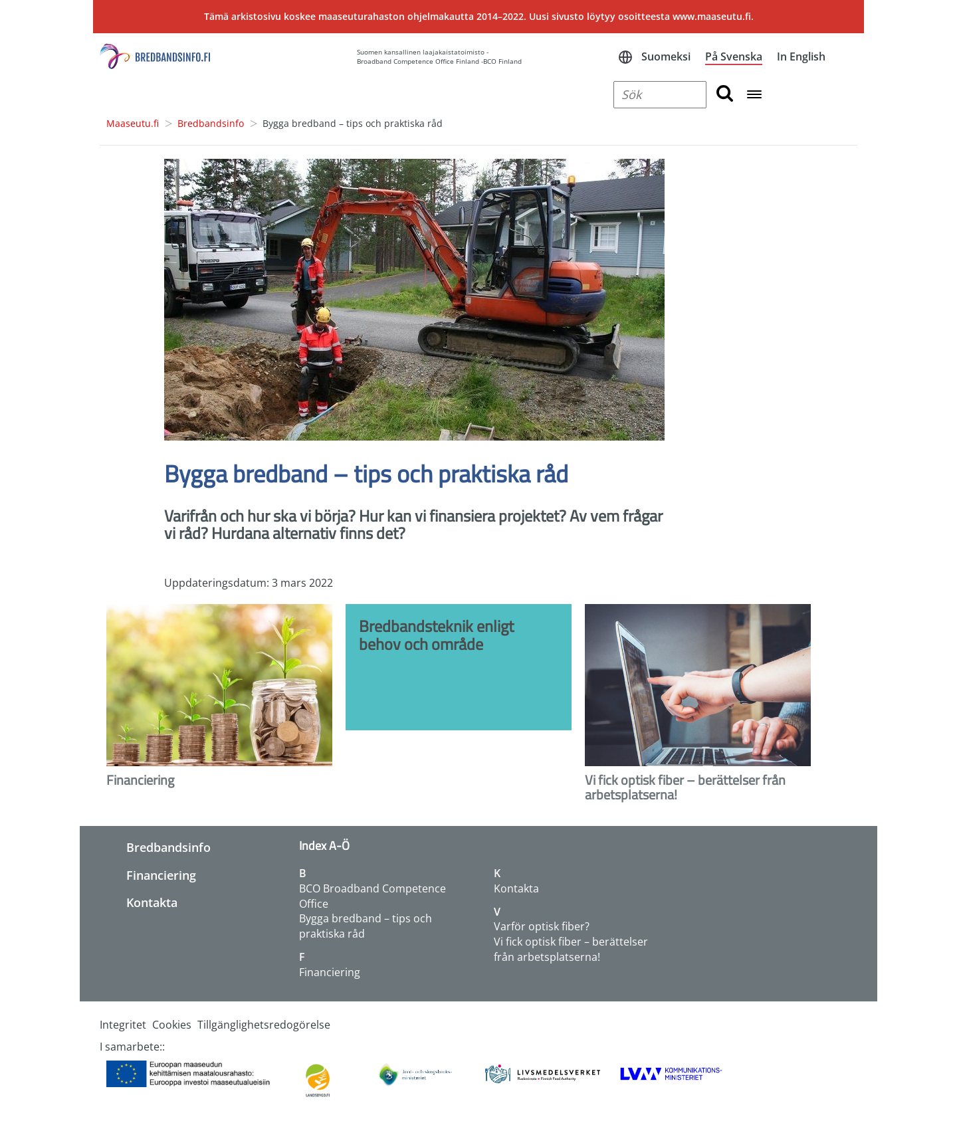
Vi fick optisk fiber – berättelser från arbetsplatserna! (571, 949)
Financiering (161, 875)
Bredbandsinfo (210, 123)
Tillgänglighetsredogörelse (263, 1024)
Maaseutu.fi (132, 123)
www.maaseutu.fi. (713, 16)
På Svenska (733, 56)
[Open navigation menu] (754, 95)
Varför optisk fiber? (541, 926)
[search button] (724, 94)
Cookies (171, 1024)
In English (801, 56)
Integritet (123, 1024)
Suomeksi (666, 56)
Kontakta (151, 902)
